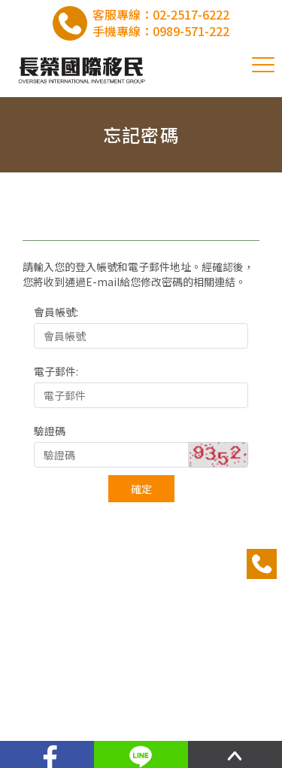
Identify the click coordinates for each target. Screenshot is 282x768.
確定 (141, 488)
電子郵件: (56, 371)
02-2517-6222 (191, 14)
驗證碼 (49, 430)
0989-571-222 (191, 31)
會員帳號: (56, 311)
